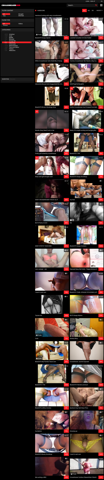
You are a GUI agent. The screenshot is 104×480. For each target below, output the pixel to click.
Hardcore (10, 42)
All (4, 14)
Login (87, 1)
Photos (5, 25)
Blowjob (9, 39)
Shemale (21, 15)
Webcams (10, 50)
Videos (20, 23)
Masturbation (11, 45)
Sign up (92, 1)
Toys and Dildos (12, 47)
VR (93, 10)
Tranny (9, 49)
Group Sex (10, 41)
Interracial (10, 44)
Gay (4, 15)
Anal (8, 36)
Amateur (10, 34)
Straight (20, 14)
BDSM (9, 37)
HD (89, 10)
